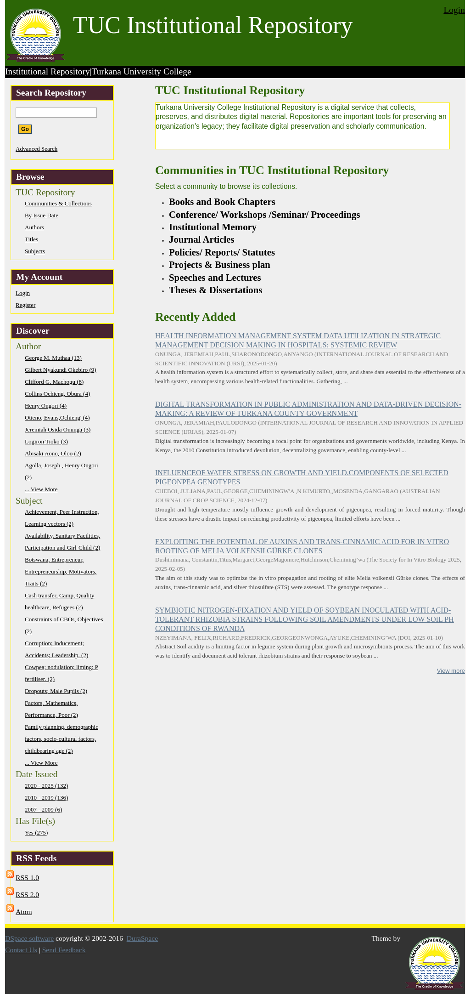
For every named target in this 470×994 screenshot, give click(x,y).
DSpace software (29, 938)
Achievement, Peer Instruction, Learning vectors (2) (62, 517)
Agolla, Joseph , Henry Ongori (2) (61, 471)
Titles (31, 239)
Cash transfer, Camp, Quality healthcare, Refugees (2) (59, 601)
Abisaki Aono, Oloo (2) (53, 453)
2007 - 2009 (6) (43, 809)
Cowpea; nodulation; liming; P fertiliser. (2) (61, 673)
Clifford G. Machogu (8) (54, 381)
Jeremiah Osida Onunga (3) (57, 429)
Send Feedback (64, 950)
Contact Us (21, 950)
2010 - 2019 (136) (46, 797)
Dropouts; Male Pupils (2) (56, 690)
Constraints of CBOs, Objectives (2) (64, 625)
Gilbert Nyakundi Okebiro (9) (60, 369)
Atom (24, 911)
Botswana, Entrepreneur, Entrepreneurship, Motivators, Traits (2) (60, 571)
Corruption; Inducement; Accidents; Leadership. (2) (56, 649)
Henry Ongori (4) (46, 405)
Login (454, 10)
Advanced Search (36, 148)
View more (451, 670)
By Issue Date (41, 215)
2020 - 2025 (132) (46, 785)
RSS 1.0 (27, 877)
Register (25, 304)
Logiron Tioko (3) (46, 441)
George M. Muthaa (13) (53, 357)
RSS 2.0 (27, 894)
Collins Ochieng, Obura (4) (57, 393)
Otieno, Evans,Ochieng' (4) (57, 417)
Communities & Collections (58, 203)
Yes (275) (36, 832)
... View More (41, 489)
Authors (34, 227)
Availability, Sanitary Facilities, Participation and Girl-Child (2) (62, 541)
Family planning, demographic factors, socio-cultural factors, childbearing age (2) (61, 738)
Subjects (35, 251)
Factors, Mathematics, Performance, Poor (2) (51, 708)
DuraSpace (142, 938)
